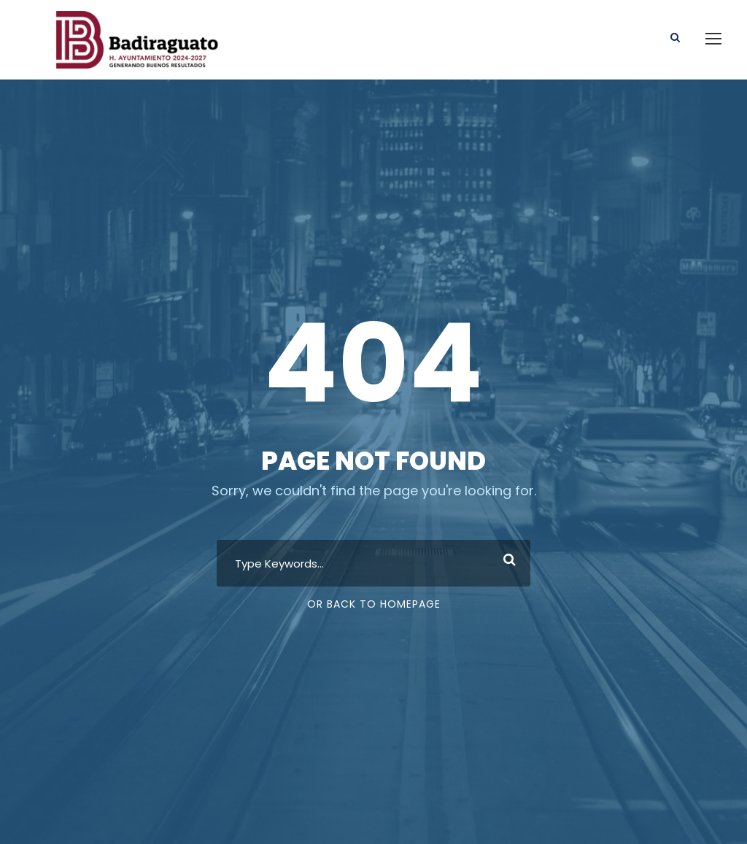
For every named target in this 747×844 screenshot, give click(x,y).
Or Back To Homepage (374, 604)
